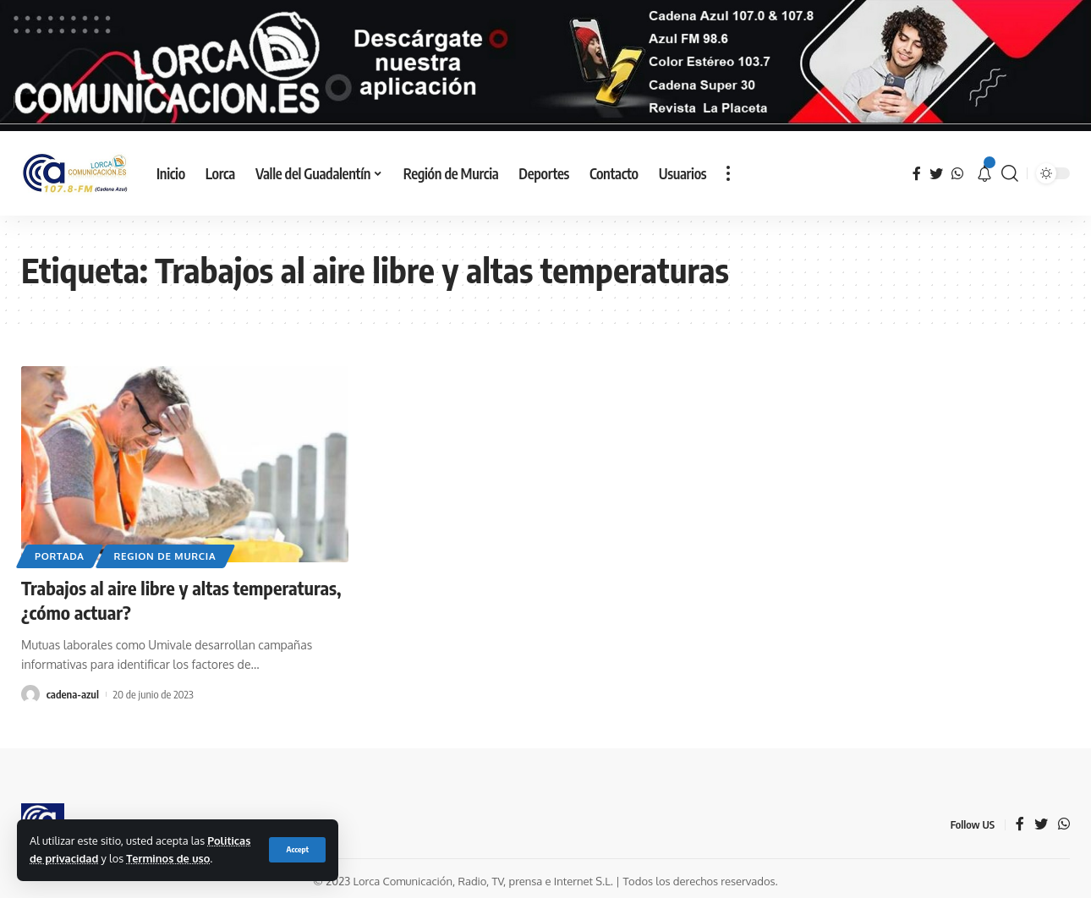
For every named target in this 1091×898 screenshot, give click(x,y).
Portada (60, 556)
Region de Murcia (165, 556)
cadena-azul (73, 694)
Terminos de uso (168, 858)
